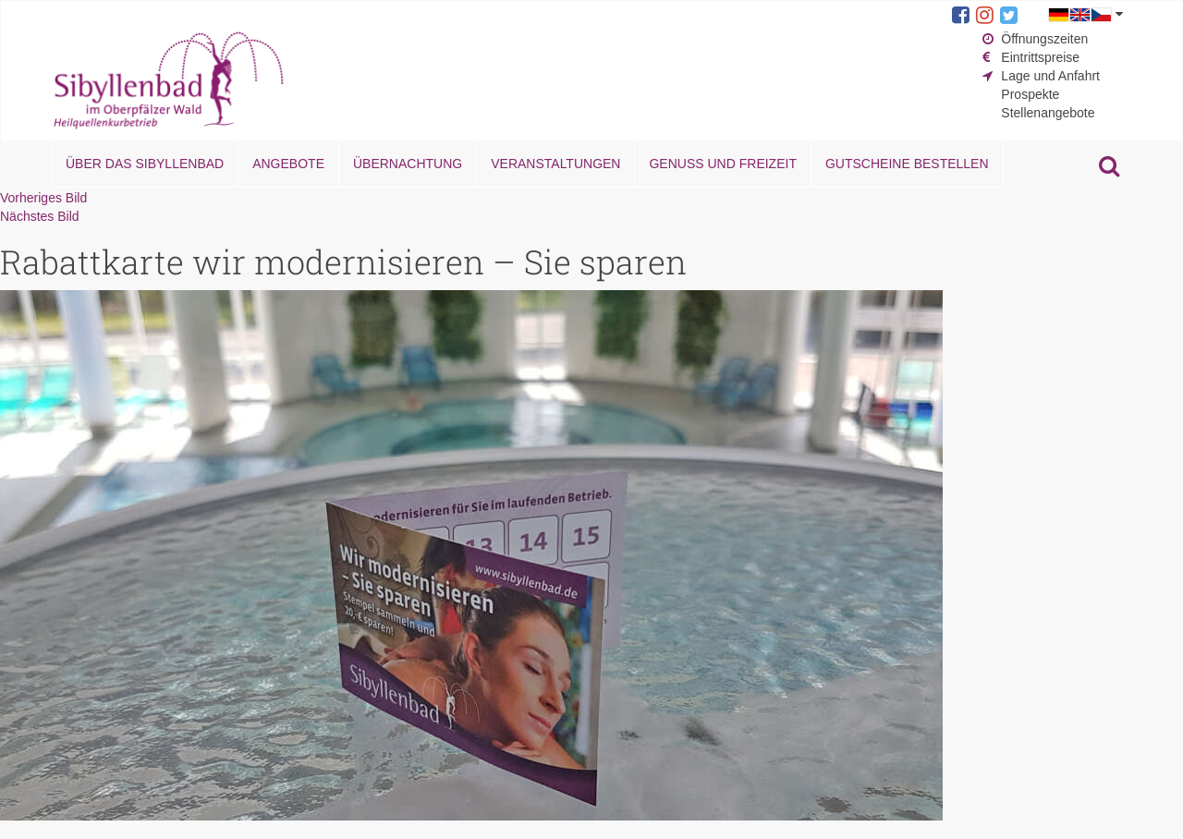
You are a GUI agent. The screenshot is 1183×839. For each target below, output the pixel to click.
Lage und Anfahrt (1050, 75)
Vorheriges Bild (43, 197)
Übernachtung (407, 163)
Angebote (288, 163)
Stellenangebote (1047, 112)
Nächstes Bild (39, 216)
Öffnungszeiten (1044, 38)
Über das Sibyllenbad (145, 163)
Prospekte (1030, 94)
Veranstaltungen (555, 163)
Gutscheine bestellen (907, 163)
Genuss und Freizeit (722, 163)
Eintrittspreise (1040, 57)
